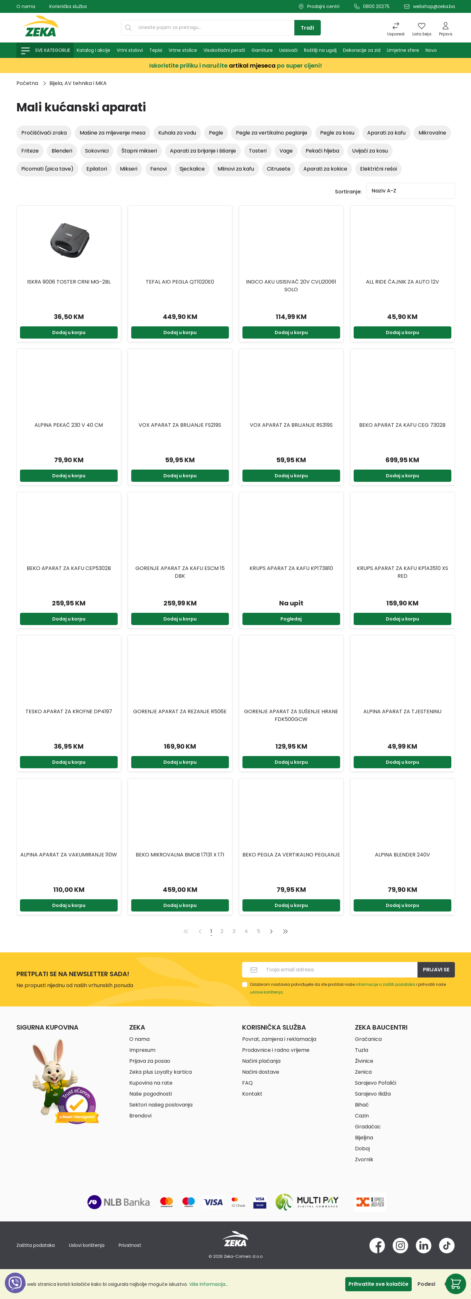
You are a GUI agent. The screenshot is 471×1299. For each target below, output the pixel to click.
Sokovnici (97, 150)
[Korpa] (456, 1284)
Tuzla (361, 1050)
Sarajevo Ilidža (373, 1094)
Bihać (362, 1104)
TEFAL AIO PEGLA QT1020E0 (180, 281)
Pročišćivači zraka (44, 132)
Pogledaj (291, 619)
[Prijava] (446, 27)
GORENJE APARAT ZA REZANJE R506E (180, 711)
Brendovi (140, 1115)
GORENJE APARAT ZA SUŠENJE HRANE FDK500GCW (291, 715)
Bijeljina (364, 1137)
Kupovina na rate (150, 1083)
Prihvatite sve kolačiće (378, 1284)
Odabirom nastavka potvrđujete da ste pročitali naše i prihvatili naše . (348, 988)
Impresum (142, 1050)
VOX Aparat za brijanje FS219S (180, 425)
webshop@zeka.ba (434, 6)
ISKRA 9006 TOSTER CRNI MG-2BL (69, 281)
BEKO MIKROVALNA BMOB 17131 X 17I (180, 854)
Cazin (362, 1115)
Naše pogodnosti (150, 1094)
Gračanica (368, 1039)
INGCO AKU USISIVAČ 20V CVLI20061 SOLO (291, 285)
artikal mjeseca (252, 65)
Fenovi (158, 169)
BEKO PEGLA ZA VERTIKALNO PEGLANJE (291, 854)
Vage (286, 150)
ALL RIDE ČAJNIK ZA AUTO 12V (402, 281)
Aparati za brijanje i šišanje (203, 150)
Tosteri (258, 150)
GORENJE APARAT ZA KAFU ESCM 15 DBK (180, 572)
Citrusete (278, 169)
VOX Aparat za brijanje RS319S (291, 425)
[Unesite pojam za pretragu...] (215, 27)
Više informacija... (208, 1284)
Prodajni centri (323, 6)
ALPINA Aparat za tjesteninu (402, 711)
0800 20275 (376, 6)
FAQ (247, 1083)
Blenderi (62, 150)
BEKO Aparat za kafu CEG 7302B (402, 425)
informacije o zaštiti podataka (385, 984)
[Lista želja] (422, 27)
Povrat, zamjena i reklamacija (279, 1039)
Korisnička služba (68, 6)
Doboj (362, 1148)
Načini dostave (260, 1072)
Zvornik (364, 1159)
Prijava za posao (149, 1061)
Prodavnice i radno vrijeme (275, 1050)
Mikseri (128, 169)
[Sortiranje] (411, 191)
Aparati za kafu (386, 132)
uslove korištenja (266, 992)
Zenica (363, 1072)
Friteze (30, 150)
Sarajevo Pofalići (375, 1083)
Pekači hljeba (322, 150)
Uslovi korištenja (86, 1245)
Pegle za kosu (337, 132)
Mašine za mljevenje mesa (112, 132)
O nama (25, 6)
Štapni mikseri (139, 150)
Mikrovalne (432, 132)
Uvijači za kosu (370, 150)
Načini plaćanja (261, 1061)
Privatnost (130, 1245)
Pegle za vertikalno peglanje (271, 132)
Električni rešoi (378, 169)
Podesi (426, 1284)
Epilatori (96, 169)
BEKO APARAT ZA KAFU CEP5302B (69, 568)
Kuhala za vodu (177, 132)
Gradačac (368, 1126)
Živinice (364, 1061)
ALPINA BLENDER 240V (402, 854)
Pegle (216, 132)
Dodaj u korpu (68, 332)
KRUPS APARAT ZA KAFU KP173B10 (291, 568)
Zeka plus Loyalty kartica (160, 1072)
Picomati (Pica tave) (47, 169)
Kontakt (252, 1094)
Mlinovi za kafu (236, 169)
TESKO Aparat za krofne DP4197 (68, 711)
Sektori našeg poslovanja (160, 1104)
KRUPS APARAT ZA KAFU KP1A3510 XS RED (402, 572)
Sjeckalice (192, 169)
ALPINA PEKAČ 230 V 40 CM (68, 425)
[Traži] (307, 27)
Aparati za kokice (325, 169)
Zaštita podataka (35, 1245)
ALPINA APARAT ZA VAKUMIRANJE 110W (68, 854)
